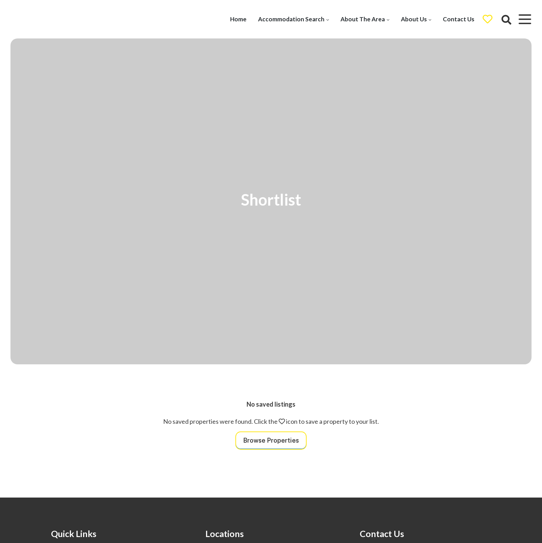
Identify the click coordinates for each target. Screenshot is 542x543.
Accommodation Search (291, 19)
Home (238, 19)
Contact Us (458, 19)
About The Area (362, 19)
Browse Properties (271, 440)
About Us (413, 19)
